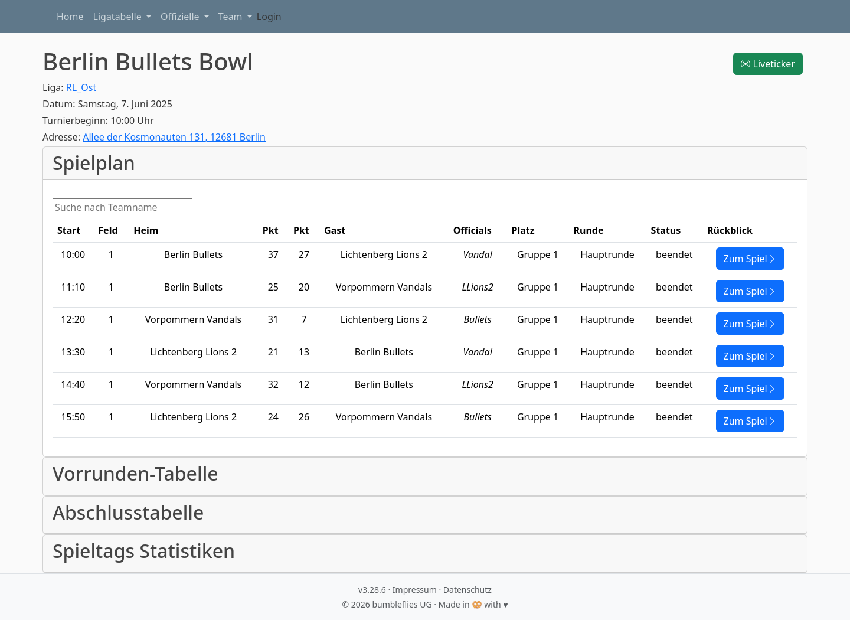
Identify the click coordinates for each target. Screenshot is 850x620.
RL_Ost (81, 87)
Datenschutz (467, 589)
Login (269, 16)
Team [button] (231, 16)
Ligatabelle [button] (118, 16)
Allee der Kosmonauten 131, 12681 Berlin (174, 136)
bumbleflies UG (401, 604)
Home (70, 16)
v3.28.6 (372, 589)
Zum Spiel (750, 258)
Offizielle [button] (181, 16)
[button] (425, 476)
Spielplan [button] (94, 163)
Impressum (415, 589)
